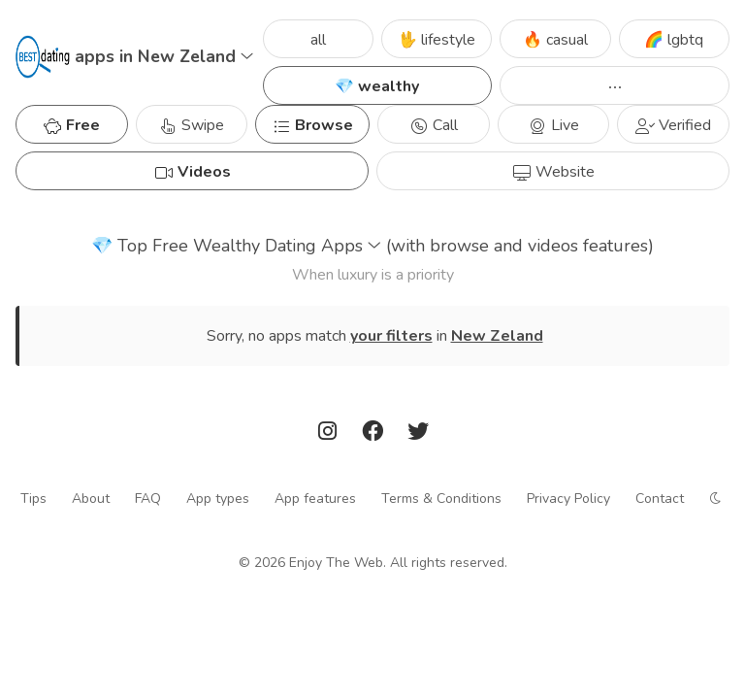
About (91, 498)
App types (217, 498)
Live (553, 125)
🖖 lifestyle (436, 39)
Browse (312, 125)
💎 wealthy (377, 86)
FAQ (148, 498)
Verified (673, 125)
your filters (391, 336)
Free (71, 125)
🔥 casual (555, 39)
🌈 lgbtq (673, 39)
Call (433, 125)
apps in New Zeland (164, 56)
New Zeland (497, 336)
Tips (33, 498)
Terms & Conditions (441, 498)
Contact (659, 498)
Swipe (191, 125)
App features (315, 498)
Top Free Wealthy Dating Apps (372, 245)
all (318, 39)
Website (553, 172)
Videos (192, 172)
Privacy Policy (568, 498)
